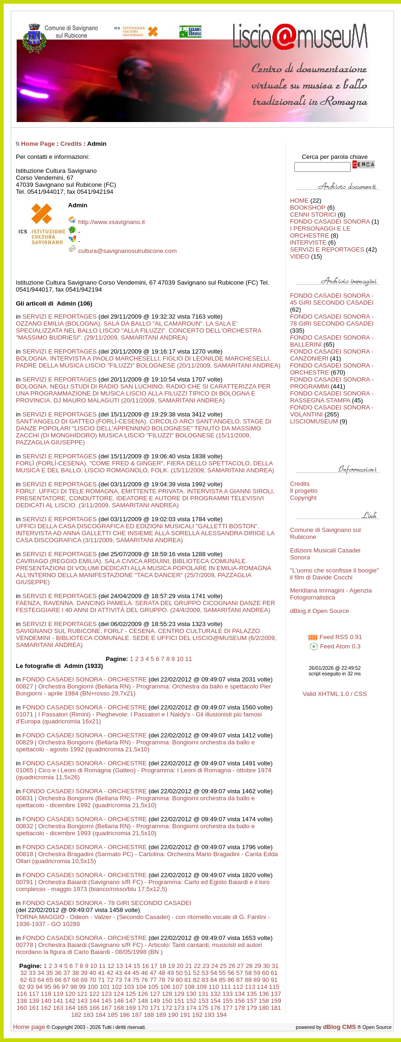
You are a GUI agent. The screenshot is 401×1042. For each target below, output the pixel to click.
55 (222, 972)
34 (40, 972)
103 (129, 986)
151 (179, 1000)
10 (180, 658)
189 (161, 1014)
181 (276, 1007)
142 (70, 1000)
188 (149, 1014)
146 (118, 1000)
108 (189, 986)
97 (65, 986)
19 (171, 965)
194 (221, 1014)
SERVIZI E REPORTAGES (59, 316)
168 (118, 1007)
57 (239, 972)
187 (136, 1014)
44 (127, 972)
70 (92, 979)
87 (239, 979)
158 (264, 1000)
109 (201, 986)
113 (250, 986)
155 (227, 1000)
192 (197, 1014)
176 (215, 1007)
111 (226, 986)
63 (32, 979)
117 (34, 993)
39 (84, 972)
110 (213, 986)
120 (70, 993)
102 (117, 986)
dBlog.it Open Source (319, 610)
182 (76, 1014)
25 (223, 965)
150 (167, 1000)
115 (274, 986)
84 (213, 979)
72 (110, 979)
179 (252, 1007)
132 (215, 993)
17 (154, 965)
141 (58, 1000)
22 (197, 965)
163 (58, 1007)
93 (30, 986)
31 (274, 965)
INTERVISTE (308, 242)
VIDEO (299, 256)
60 (265, 972)
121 (82, 993)
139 (34, 1000)
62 (23, 979)
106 (165, 986)
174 (191, 1007)
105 (153, 986)
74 (127, 979)
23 (205, 965)
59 (257, 972)
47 (153, 972)
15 (136, 965)
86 (231, 979)
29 (257, 965)
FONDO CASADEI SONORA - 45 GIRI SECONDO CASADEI (331, 299)
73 (118, 979)
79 (170, 979)
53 (204, 972)
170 (143, 1007)
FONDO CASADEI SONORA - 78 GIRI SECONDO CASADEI (106, 902)
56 (231, 972)
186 (124, 1014)
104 (141, 986)
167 (106, 1007)
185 (112, 1014)
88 (248, 979)
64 (40, 979)
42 (110, 972)
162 (46, 1007)
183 (88, 1014)
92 (21, 986)
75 (135, 979)
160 (22, 1007)
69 (84, 979)
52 (196, 972)
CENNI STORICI (313, 214)
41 (101, 972)
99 (82, 986)
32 (23, 972)
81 (187, 979)
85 (222, 979)
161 (34, 1007)
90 (265, 979)
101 (105, 986)
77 (153, 979)
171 (155, 1007)
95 (47, 986)
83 (204, 979)
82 (196, 979)
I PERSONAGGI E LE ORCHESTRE (320, 232)
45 (135, 972)
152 (191, 1000)
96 (56, 986)
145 (106, 1000)
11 (188, 658)
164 (70, 1007)
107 (177, 986)
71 (101, 979)
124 (118, 993)
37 (66, 972)
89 (257, 979)
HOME (299, 200)
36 (58, 972)
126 (143, 993)
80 (179, 979)
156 (240, 1000)
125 (130, 993)
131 (203, 993)
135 (252, 993)
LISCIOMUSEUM (314, 421)
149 (155, 1000)
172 (167, 1007)
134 (240, 993)
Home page (29, 1026)
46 (144, 972)
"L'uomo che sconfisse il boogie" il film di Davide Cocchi (334, 574)
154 (215, 1000)
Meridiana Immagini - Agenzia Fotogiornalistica (331, 594)
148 (143, 1000)
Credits (71, 143)
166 (94, 1007)
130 (191, 993)
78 (162, 979)
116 (22, 993)
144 (94, 1000)
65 (49, 979)
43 (118, 972)
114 (262, 986)
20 (180, 965)
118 (46, 993)
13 (119, 965)
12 (110, 965)
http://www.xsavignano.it (111, 221)
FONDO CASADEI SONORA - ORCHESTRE (84, 679)
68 (75, 979)
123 (106, 993)
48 (162, 972)
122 (94, 993)
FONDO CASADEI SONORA (330, 221)
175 (203, 1007)
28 (249, 965)
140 (46, 1000)
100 (93, 986)
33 (32, 972)
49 (170, 972)
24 (214, 965)
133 (227, 993)
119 (58, 993)
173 (179, 1007)
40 (92, 972)
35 (49, 972)
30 (266, 965)
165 (82, 1007)
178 (240, 1007)
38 (75, 972)
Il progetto (304, 490)
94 (38, 986)
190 (173, 1014)
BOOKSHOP (307, 207)
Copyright (303, 497)
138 (22, 1000)
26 (231, 965)
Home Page (38, 143)
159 (276, 1000)
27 (240, 965)
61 (274, 972)
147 (130, 1000)
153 (203, 1000)
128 (167, 993)
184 (100, 1014)
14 (127, 965)
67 (66, 979)
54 (213, 972)
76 (144, 979)
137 (276, 993)
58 (248, 972)
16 (145, 965)
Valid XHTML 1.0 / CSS (335, 693)
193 (209, 1014)
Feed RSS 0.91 (335, 636)
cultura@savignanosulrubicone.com (127, 250)
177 (227, 1007)
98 (73, 986)
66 (58, 979)
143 (82, 1000)
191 (185, 1014)
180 (264, 1007)
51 (187, 972)
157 (252, 1000)
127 (155, 993)
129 (179, 993)
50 (179, 972)
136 (264, 993)
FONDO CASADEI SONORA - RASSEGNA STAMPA (331, 397)
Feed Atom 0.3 (334, 646)
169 (130, 1007)
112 (238, 986)
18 (162, 965)
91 (274, 979)
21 (188, 965)
